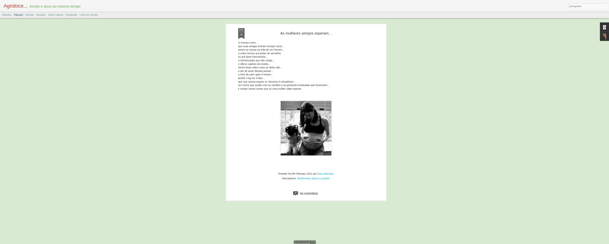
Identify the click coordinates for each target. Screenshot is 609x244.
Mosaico (41, 14)
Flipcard (18, 14)
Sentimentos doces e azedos (313, 175)
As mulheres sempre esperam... (306, 30)
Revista (29, 14)
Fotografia (71, 14)
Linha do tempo (89, 14)
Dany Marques (325, 170)
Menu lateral (55, 14)
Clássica (6, 14)
